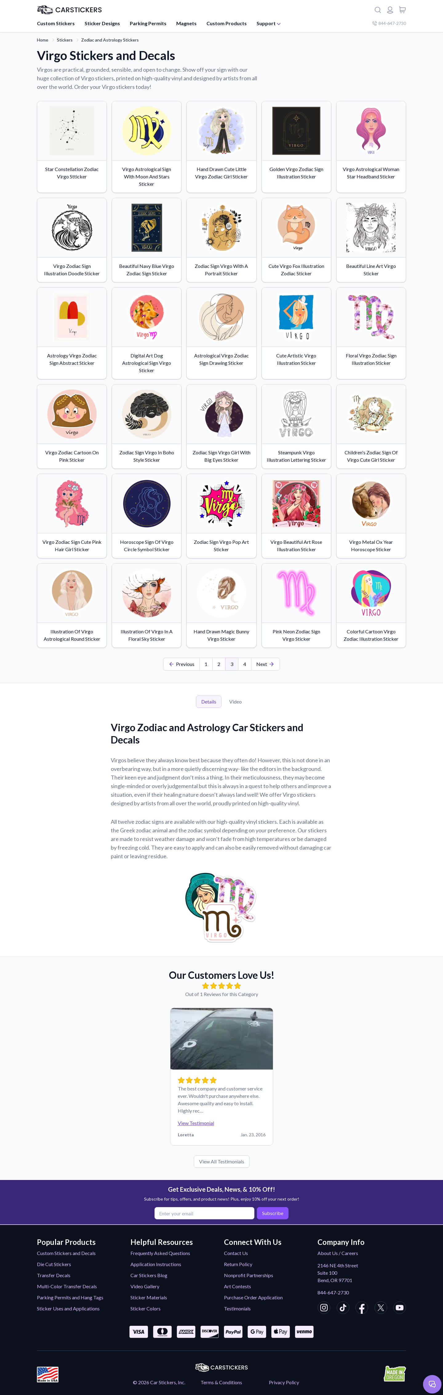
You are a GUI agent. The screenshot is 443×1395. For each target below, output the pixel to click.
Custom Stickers (56, 23)
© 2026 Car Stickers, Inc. (159, 1382)
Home (42, 39)
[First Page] (181, 664)
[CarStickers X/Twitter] (380, 1308)
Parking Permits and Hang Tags (70, 1297)
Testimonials (237, 1308)
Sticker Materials (148, 1297)
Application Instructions (155, 1264)
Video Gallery (144, 1286)
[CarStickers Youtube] (399, 1308)
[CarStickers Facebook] (361, 1308)
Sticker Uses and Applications (68, 1308)
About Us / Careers (337, 1253)
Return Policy (238, 1264)
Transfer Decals (53, 1275)
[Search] (377, 10)
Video (235, 701)
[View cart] (402, 10)
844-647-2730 (333, 1292)
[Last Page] (265, 664)
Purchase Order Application (253, 1297)
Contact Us (236, 1253)
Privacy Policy (284, 1382)
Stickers (65, 39)
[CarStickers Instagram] (323, 1308)
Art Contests (237, 1286)
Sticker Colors (145, 1308)
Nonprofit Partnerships (248, 1275)
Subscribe (271, 1213)
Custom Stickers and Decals (66, 1253)
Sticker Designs (102, 23)
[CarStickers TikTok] (343, 1308)
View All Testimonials (221, 1161)
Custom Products (226, 23)
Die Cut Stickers (54, 1264)
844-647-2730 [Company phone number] (389, 23)
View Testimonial (196, 1123)
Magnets (186, 23)
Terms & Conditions (221, 1382)
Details (208, 701)
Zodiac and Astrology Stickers (110, 39)
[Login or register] (390, 10)
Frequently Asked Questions (160, 1253)
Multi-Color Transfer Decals (67, 1286)
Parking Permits (148, 23)
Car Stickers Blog (148, 1275)
